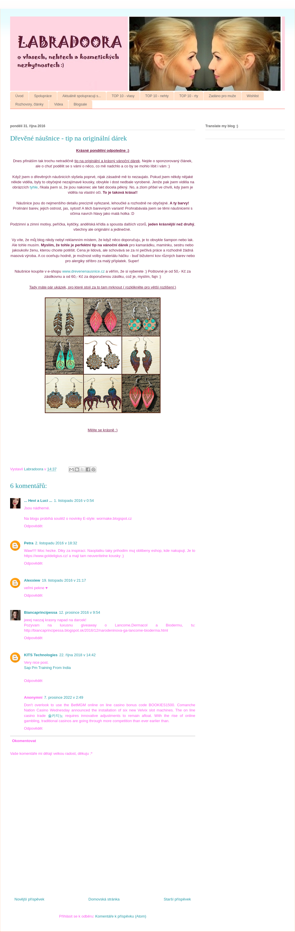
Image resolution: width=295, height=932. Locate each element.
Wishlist (253, 96)
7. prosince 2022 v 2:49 (63, 697)
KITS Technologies (41, 655)
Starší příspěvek (177, 899)
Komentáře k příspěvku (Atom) (120, 916)
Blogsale (80, 104)
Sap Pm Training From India (47, 667)
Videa (58, 104)
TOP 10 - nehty (157, 96)
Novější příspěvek (29, 899)
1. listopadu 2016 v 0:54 (74, 500)
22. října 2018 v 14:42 (77, 655)
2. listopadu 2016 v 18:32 (56, 543)
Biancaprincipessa (40, 612)
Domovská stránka (104, 899)
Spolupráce (43, 96)
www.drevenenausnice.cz (83, 271)
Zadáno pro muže (222, 96)
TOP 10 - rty (188, 96)
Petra (29, 543)
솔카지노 (55, 715)
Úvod (19, 96)
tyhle (34, 187)
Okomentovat (24, 741)
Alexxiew (32, 580)
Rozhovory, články (29, 104)
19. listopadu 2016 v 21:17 (64, 580)
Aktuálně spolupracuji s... (81, 96)
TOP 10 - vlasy (123, 96)
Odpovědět (33, 526)
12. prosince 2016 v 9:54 (79, 612)
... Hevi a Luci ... (38, 500)
